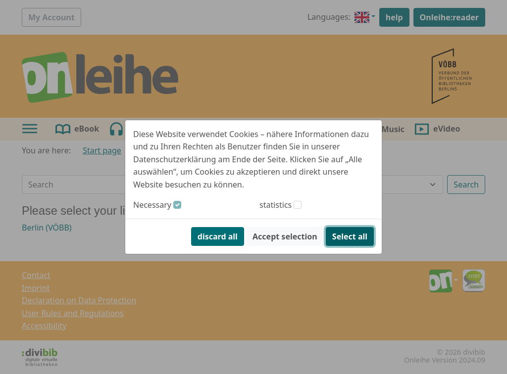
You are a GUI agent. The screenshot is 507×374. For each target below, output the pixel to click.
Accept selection (285, 236)
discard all (218, 236)
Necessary (152, 204)
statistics (275, 204)
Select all (349, 236)
